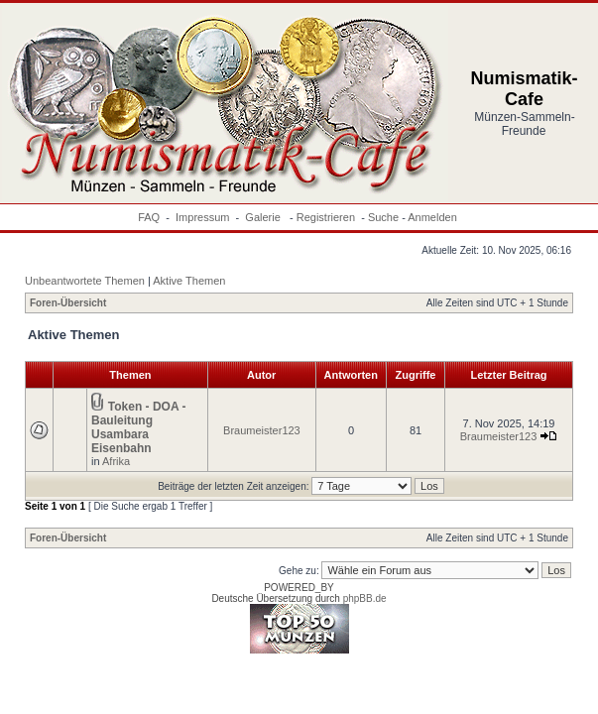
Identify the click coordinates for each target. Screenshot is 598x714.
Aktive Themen (189, 281)
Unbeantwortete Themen (85, 281)
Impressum (202, 217)
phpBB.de (365, 598)
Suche (383, 217)
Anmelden (432, 217)
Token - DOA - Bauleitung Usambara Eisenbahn (138, 427)
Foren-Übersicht (68, 303)
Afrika (116, 461)
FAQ (149, 217)
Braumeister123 (261, 430)
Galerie (264, 217)
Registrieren (326, 217)
